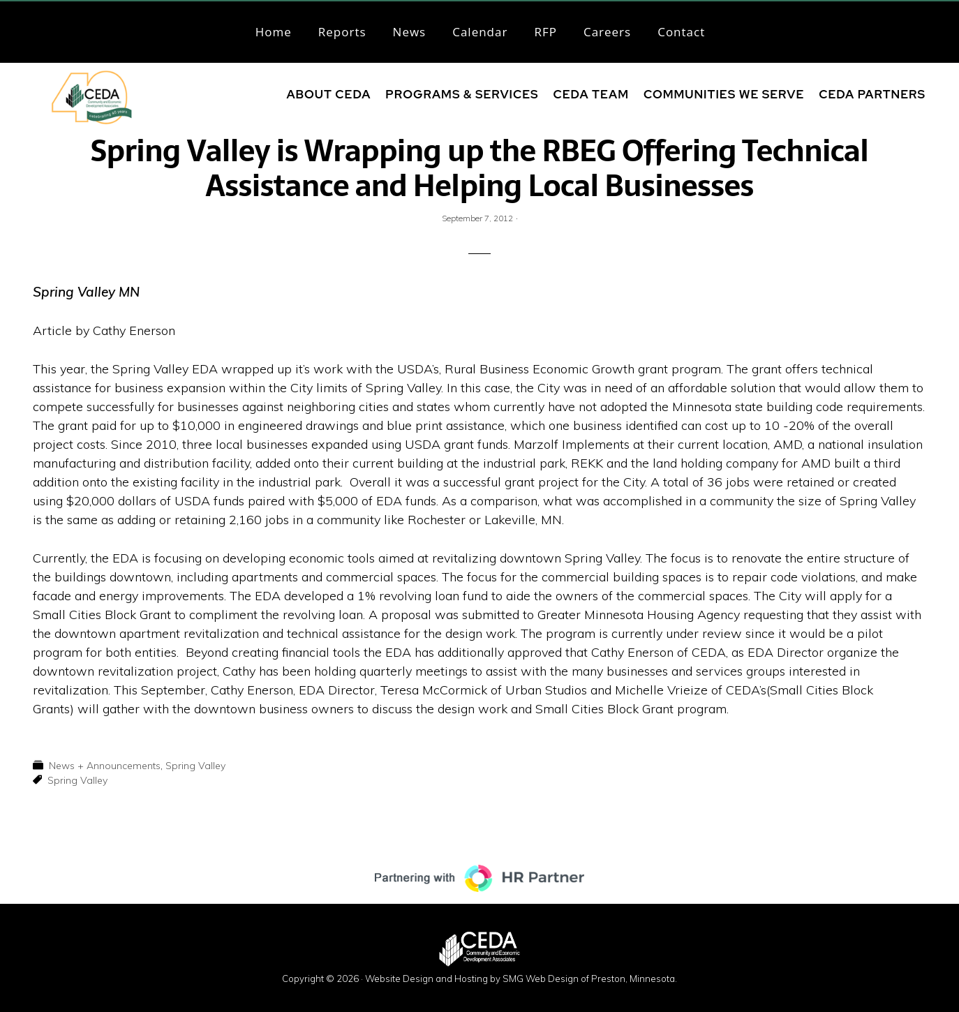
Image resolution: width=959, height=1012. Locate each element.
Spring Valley (195, 765)
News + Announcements (105, 765)
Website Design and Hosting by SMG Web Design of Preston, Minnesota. (521, 978)
